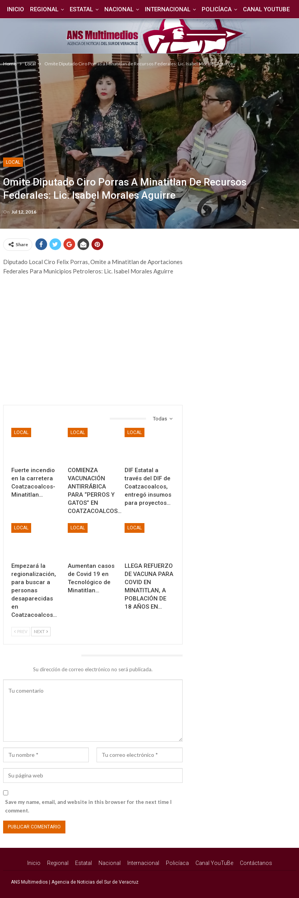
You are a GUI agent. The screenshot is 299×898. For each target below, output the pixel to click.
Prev (20, 631)
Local (13, 162)
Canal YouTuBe (214, 863)
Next (41, 631)
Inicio (26, 9)
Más (267, 9)
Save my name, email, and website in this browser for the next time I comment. (88, 806)
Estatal (94, 9)
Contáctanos (256, 863)
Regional (56, 9)
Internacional (183, 9)
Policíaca (233, 9)
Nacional (133, 9)
